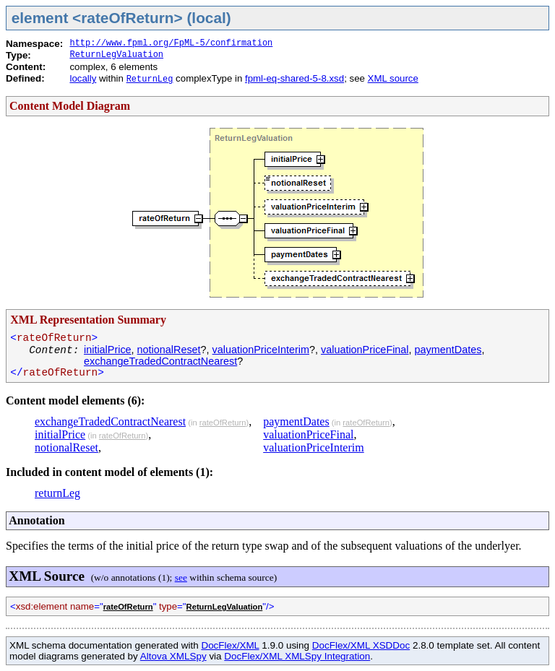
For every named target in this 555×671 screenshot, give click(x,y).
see (181, 577)
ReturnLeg (149, 79)
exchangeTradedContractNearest (160, 361)
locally (82, 78)
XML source (393, 78)
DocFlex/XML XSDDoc (361, 645)
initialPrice (108, 349)
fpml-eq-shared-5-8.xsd (294, 78)
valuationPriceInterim (260, 349)
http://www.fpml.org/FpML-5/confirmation (170, 43)
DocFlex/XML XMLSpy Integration (297, 656)
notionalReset (169, 349)
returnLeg (57, 493)
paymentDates (448, 349)
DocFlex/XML (230, 645)
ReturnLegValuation (116, 55)
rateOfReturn (222, 422)
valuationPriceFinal (365, 349)
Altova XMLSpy (173, 656)
